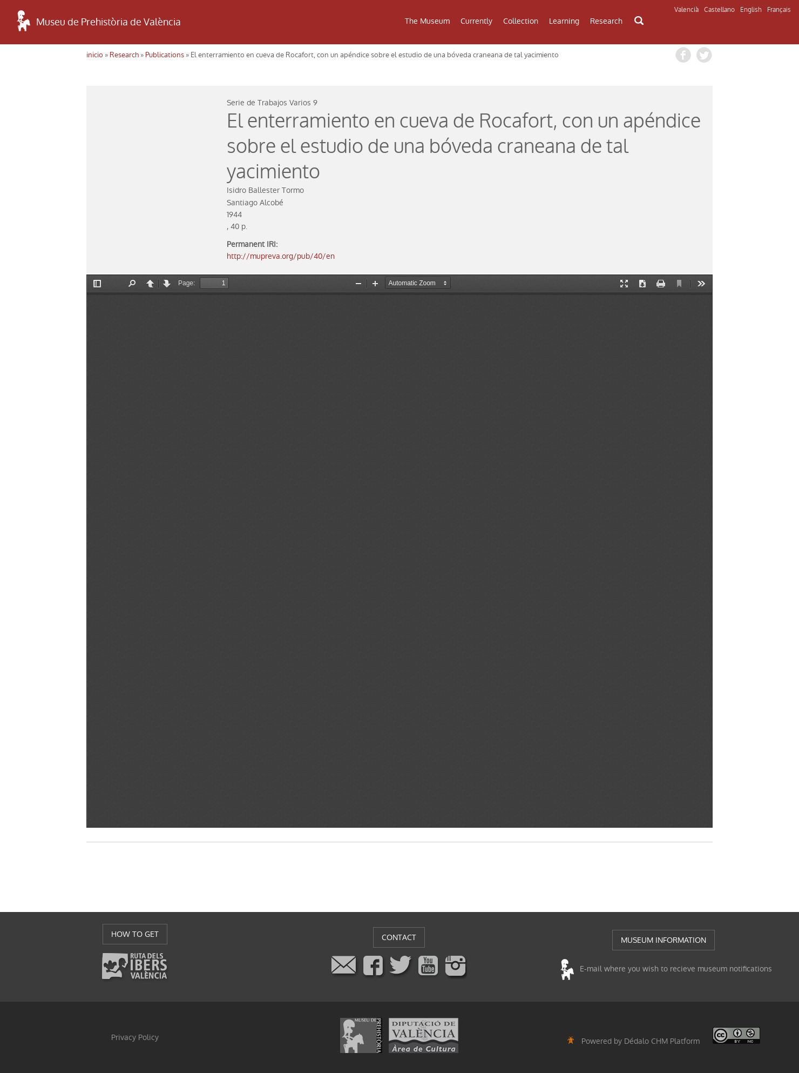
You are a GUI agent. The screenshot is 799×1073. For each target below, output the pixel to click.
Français (779, 9)
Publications (164, 54)
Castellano (719, 9)
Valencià (686, 9)
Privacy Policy (135, 1037)
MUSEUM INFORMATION (663, 940)
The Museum (427, 21)
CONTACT (399, 937)
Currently (476, 21)
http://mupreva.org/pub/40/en (281, 256)
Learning (564, 21)
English (751, 9)
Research (606, 21)
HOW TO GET (135, 934)
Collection (520, 21)
